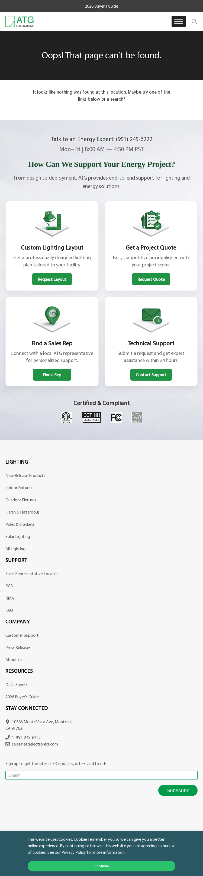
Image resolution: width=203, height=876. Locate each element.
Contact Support (151, 374)
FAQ (9, 610)
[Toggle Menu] (178, 21)
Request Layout (52, 279)
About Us (13, 659)
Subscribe (177, 790)
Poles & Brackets (20, 524)
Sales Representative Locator (31, 573)
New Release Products (25, 475)
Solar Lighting (17, 536)
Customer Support (22, 635)
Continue (101, 866)
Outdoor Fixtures (20, 499)
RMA (9, 598)
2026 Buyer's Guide (101, 6)
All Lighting (15, 548)
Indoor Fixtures (18, 487)
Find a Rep (52, 374)
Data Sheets (16, 684)
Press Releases (18, 647)
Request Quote (151, 279)
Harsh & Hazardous (22, 512)
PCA (9, 585)
